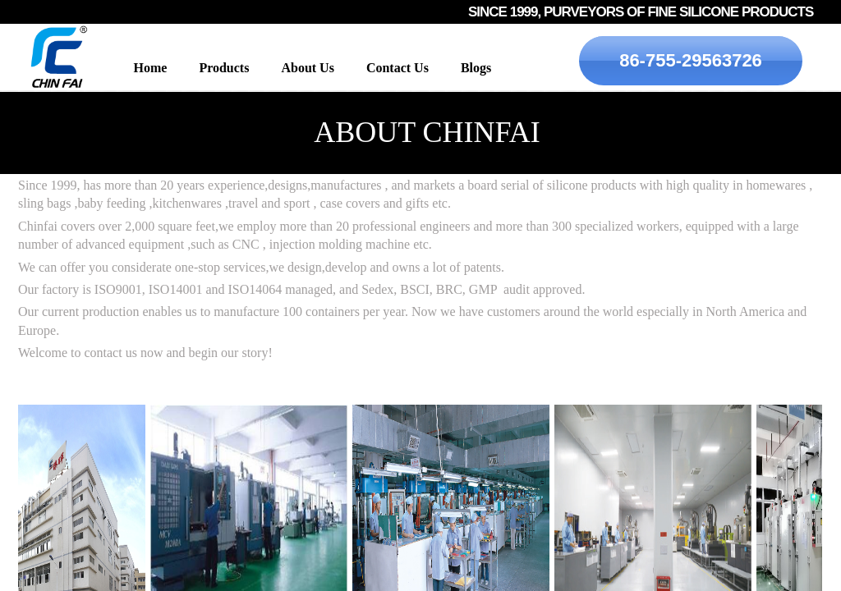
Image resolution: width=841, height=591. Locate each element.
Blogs (476, 68)
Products (224, 68)
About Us (307, 68)
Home (151, 68)
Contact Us (397, 68)
